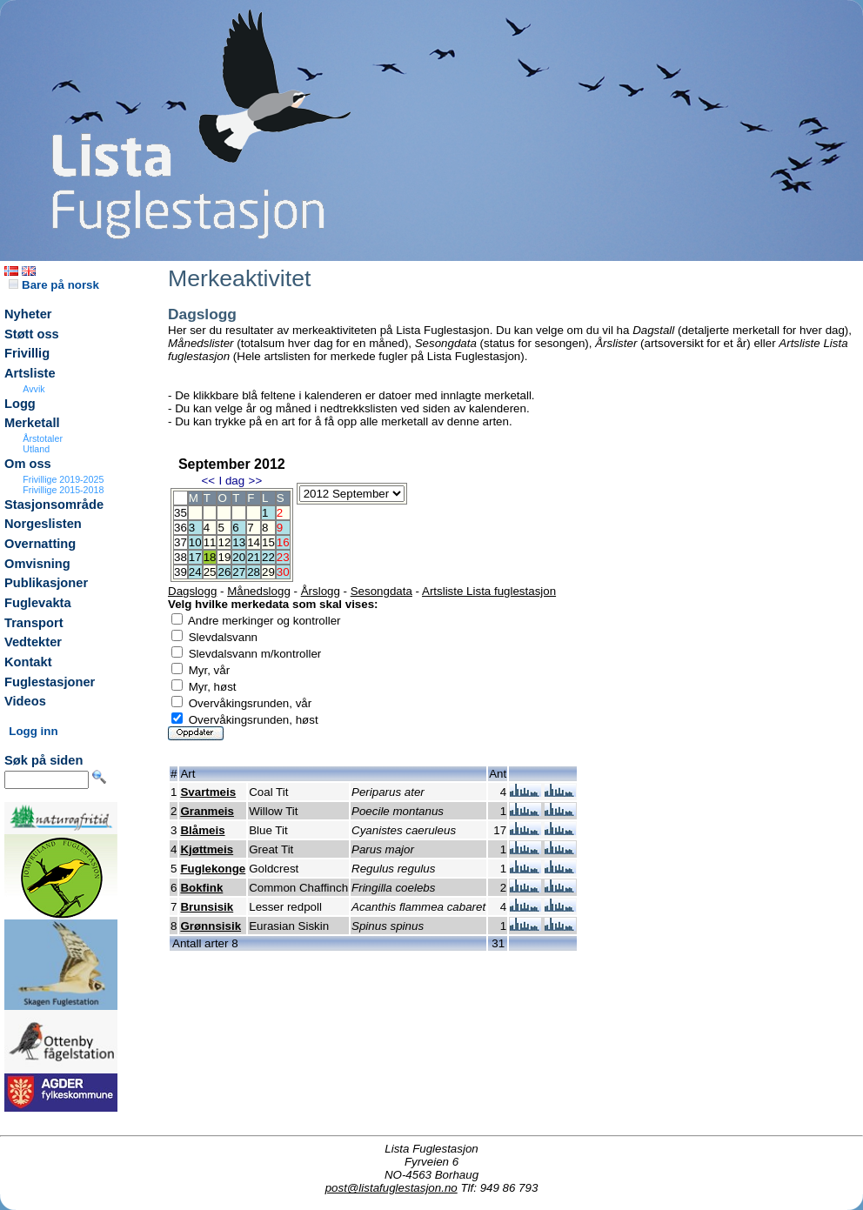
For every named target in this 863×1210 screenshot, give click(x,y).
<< (208, 480)
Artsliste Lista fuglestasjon (489, 591)
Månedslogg (259, 591)
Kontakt (28, 662)
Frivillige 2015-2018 (63, 490)
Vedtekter (33, 642)
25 (210, 571)
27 (238, 571)
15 (268, 542)
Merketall (32, 423)
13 (238, 542)
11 (210, 542)
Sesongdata (381, 591)
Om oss (27, 464)
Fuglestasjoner (49, 682)
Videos (25, 701)
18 (210, 557)
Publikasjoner (46, 583)
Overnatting (40, 544)
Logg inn (33, 731)
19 (224, 557)
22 (268, 557)
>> (256, 480)
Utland (36, 449)
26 (224, 571)
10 (195, 542)
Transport (34, 623)
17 (195, 557)
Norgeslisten (43, 524)
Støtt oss (31, 334)
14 (253, 542)
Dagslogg (192, 591)
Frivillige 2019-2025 (63, 479)
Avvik (33, 389)
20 (238, 557)
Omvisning (37, 564)
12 (224, 542)
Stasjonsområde (54, 504)
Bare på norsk (54, 284)
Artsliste (30, 373)
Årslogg (320, 591)
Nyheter (28, 314)
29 (268, 571)
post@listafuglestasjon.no (391, 1187)
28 (253, 571)
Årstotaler (43, 438)
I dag (231, 480)
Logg (20, 404)
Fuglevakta (37, 603)
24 (195, 571)
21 (253, 557)
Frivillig (27, 353)
